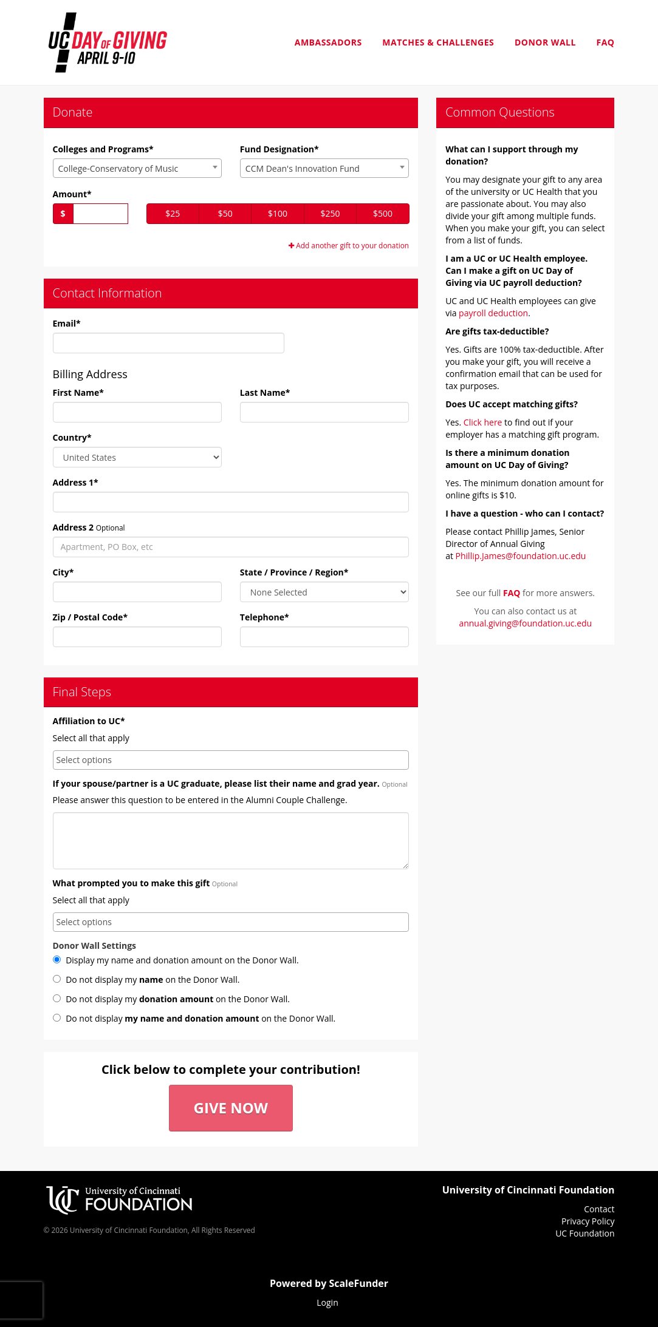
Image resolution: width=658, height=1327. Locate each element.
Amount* (72, 194)
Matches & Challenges (438, 42)
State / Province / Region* (294, 572)
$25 (172, 213)
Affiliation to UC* (89, 720)
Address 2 (73, 527)
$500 (382, 213)
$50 (225, 213)
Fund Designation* (279, 149)
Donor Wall (545, 42)
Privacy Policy (587, 1221)
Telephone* (264, 617)
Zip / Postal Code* (90, 617)
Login (327, 1302)
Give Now (231, 1108)
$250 (330, 213)
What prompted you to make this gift (131, 882)
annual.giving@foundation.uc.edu (525, 623)
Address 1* (75, 482)
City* (63, 572)
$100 (277, 213)
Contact (599, 1209)
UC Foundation (584, 1233)
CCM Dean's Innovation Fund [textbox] (302, 168)
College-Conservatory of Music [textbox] (118, 168)
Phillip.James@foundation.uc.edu (521, 556)
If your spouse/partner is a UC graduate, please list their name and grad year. (216, 783)
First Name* (78, 392)
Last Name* (265, 392)
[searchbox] (231, 760)
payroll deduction (493, 313)
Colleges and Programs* (103, 149)
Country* (72, 437)
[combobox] (137, 168)
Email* (67, 323)
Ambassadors (328, 42)
